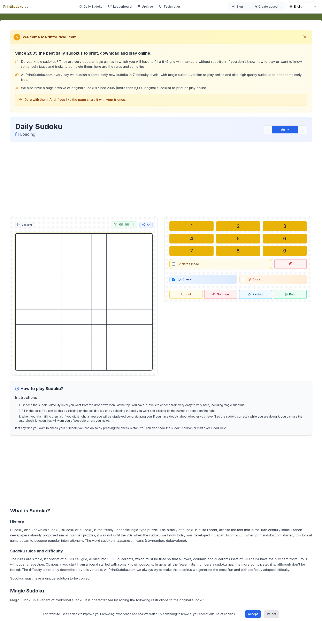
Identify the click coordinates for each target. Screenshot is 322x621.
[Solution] (220, 294)
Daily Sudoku (90, 6)
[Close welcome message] (304, 37)
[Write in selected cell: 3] (285, 226)
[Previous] (267, 130)
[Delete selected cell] (290, 264)
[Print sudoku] (290, 294)
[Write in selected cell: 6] (285, 238)
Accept (253, 614)
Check (184, 279)
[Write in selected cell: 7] (191, 251)
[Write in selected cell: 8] (238, 251)
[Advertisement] (161, 178)
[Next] (302, 130)
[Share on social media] (146, 225)
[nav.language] (302, 6)
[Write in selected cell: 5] (238, 238)
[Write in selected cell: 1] (191, 226)
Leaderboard (120, 6)
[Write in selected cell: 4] (191, 238)
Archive (145, 6)
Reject (271, 614)
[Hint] (185, 294)
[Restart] (255, 294)
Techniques (170, 6)
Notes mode (188, 264)
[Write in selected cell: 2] (238, 226)
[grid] (84, 302)
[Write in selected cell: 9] (285, 251)
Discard (255, 279)
